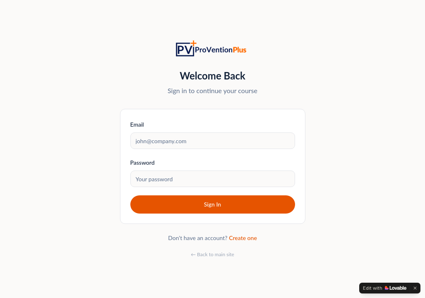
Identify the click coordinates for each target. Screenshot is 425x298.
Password (142, 162)
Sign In (212, 204)
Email (137, 124)
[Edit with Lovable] (385, 288)
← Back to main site (212, 254)
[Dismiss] (415, 288)
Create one (243, 237)
